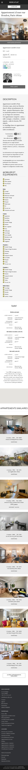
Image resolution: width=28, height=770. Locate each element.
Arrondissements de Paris (7, 737)
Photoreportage (5, 755)
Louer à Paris (4, 721)
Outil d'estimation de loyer (7, 723)
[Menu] (2, 2)
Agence (3, 701)
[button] (25, 29)
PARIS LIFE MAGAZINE (6, 752)
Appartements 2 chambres (7, 745)
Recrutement (4, 703)
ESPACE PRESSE (5, 707)
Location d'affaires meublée (8, 733)
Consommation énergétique (9, 135)
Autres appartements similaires (14, 675)
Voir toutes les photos (14, 43)
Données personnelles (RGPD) (17, 768)
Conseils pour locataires (7, 749)
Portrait (3, 757)
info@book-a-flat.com (6, 697)
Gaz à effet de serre (8, 138)
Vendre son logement (6, 725)
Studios (3, 741)
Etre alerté (14, 87)
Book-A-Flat (14, 2)
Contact (3, 699)
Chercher (14, 7)
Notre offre (4, 713)
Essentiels (3, 759)
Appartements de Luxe (6, 739)
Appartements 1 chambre (7, 743)
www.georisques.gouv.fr (14, 156)
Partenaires (4, 705)
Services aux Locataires (7, 731)
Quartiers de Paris (5, 735)
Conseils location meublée (7, 719)
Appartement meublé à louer (8, 715)
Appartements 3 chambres (7, 747)
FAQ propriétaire (5, 717)
